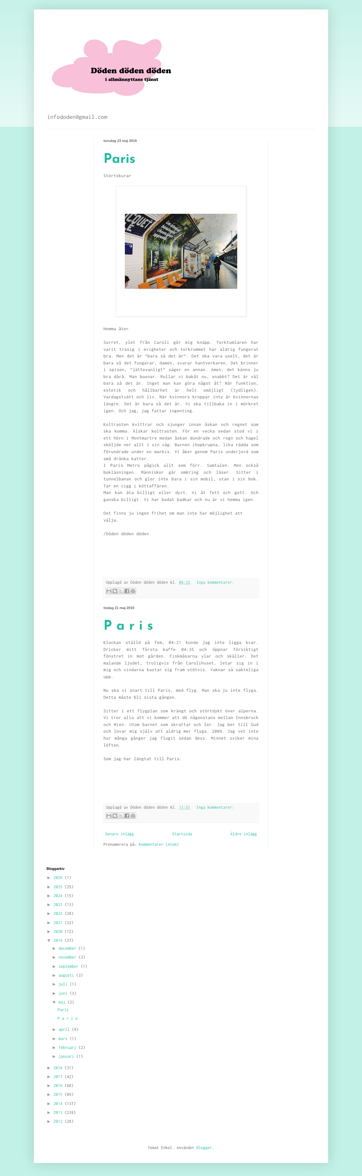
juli (64, 984)
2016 (59, 1085)
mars (64, 1038)
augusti (67, 975)
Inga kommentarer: (215, 582)
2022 (59, 913)
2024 (59, 895)
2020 (59, 931)
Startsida (182, 834)
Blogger (204, 1147)
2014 (59, 1103)
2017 (59, 1076)
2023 (59, 904)
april (65, 1029)
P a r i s (128, 626)
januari (67, 1056)
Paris (119, 159)
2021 (59, 922)
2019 (59, 940)
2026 (59, 877)
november (68, 957)
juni (64, 993)
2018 (59, 1067)
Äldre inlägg (243, 834)
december (68, 948)
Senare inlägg (119, 834)
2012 (59, 1121)
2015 (59, 1094)
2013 (59, 1112)
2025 (59, 886)
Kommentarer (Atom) (159, 844)
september (70, 966)
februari (68, 1047)
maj (63, 1002)
